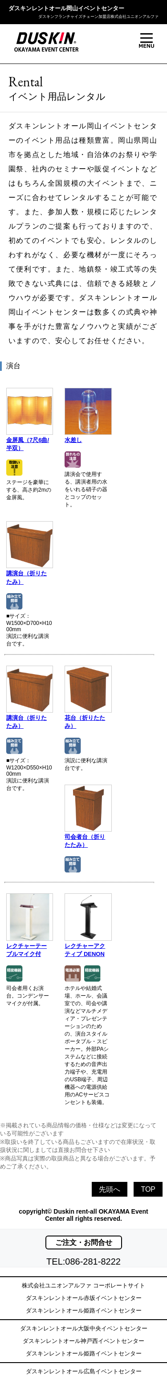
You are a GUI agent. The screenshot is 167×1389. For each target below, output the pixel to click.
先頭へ (109, 1189)
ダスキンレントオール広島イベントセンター (84, 1371)
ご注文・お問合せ (83, 1242)
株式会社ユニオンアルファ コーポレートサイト (83, 1285)
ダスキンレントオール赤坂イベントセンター (84, 1298)
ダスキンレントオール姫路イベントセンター (84, 1310)
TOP (148, 1189)
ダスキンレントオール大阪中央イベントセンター (83, 1328)
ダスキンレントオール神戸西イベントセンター (83, 1341)
